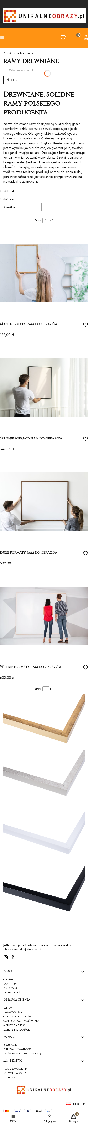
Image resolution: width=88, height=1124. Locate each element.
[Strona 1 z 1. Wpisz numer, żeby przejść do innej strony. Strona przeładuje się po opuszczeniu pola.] (45, 220)
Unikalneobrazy (18, 53)
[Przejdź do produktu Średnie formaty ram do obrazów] (44, 387)
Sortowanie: (7, 199)
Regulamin (10, 1045)
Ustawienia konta (14, 1073)
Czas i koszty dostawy (18, 1016)
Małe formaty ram (21, 70)
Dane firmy (10, 984)
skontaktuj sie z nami (26, 949)
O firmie (8, 979)
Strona (38, 220)
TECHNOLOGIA (11, 993)
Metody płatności (14, 1025)
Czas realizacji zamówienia (21, 1021)
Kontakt (8, 1008)
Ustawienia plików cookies (21, 1054)
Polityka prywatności (17, 1049)
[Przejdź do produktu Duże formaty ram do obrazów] (44, 501)
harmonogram (13, 1012)
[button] (10, 38)
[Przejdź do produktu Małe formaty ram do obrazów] (44, 273)
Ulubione (9, 1077)
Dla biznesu (11, 988)
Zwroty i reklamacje (16, 1030)
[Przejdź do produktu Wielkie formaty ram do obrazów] (44, 616)
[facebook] (13, 957)
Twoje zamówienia (15, 1069)
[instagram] (5, 957)
